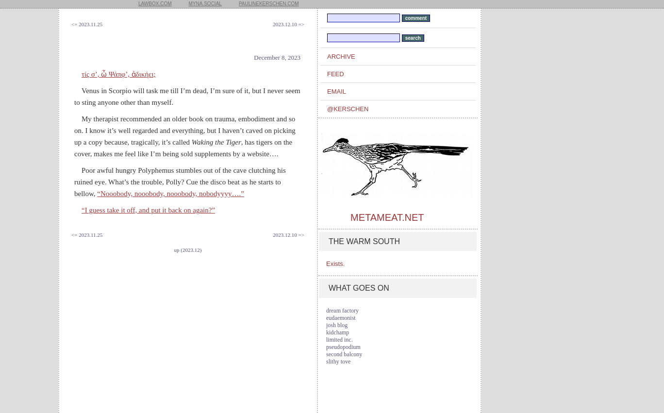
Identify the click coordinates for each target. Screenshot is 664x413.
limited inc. (339, 339)
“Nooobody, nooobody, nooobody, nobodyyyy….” (170, 194)
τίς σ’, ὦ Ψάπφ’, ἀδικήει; (119, 74)
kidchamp (337, 332)
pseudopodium (343, 347)
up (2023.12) (188, 250)
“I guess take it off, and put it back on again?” (148, 210)
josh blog (337, 325)
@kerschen (347, 109)
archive (341, 56)
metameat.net (387, 217)
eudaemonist (341, 317)
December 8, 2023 (277, 57)
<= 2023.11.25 (86, 24)
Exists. (335, 263)
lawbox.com (155, 3)
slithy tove (338, 361)
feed (335, 74)
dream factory (342, 310)
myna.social (205, 3)
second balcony (344, 354)
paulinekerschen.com (269, 3)
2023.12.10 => (288, 24)
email (336, 91)
